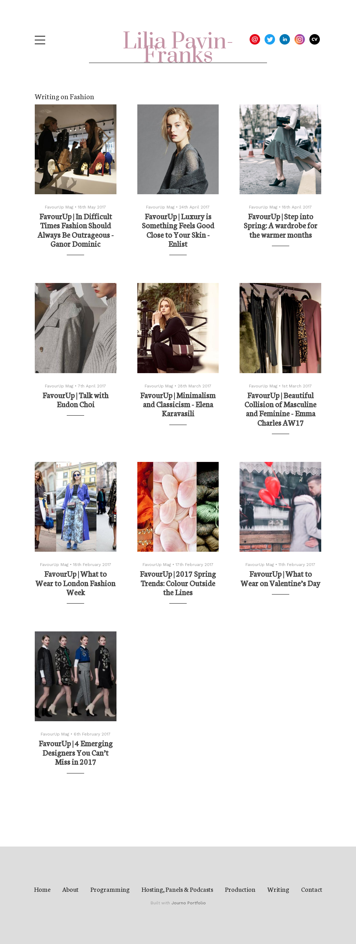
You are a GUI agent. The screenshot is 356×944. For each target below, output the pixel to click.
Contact (311, 889)
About (70, 889)
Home (42, 889)
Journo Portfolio (188, 902)
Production (240, 889)
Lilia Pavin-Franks (178, 48)
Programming (110, 889)
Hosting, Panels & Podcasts (177, 889)
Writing (278, 889)
